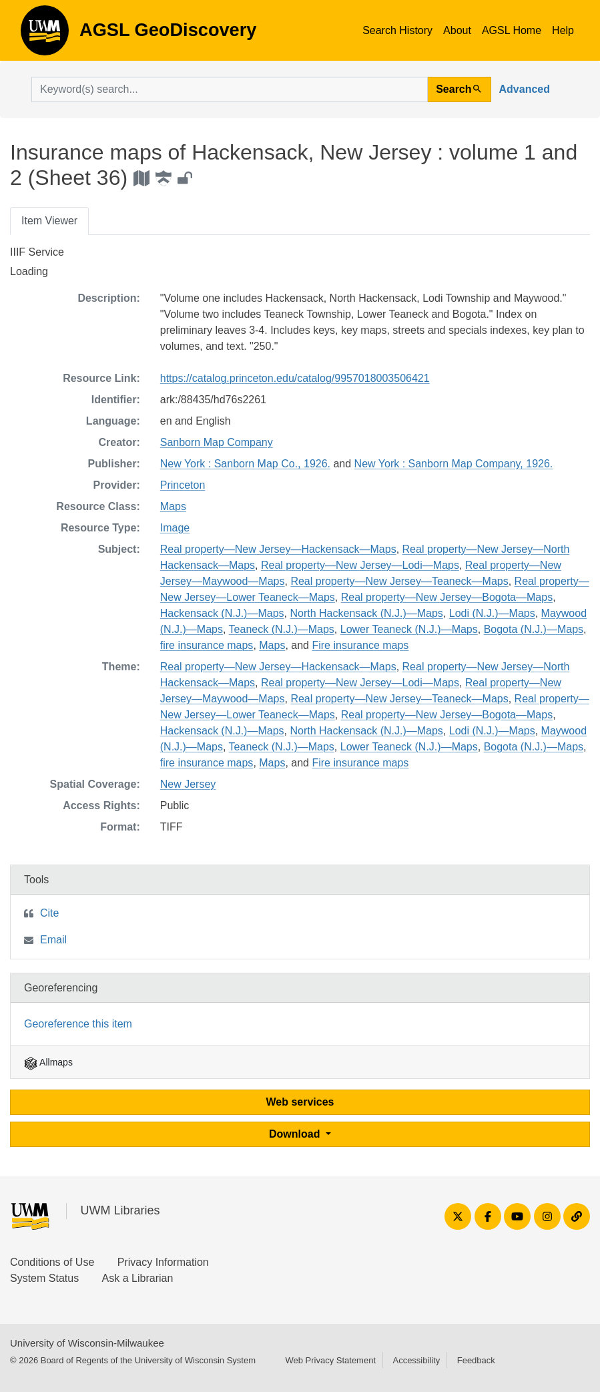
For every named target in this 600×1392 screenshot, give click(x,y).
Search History (397, 30)
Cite (49, 913)
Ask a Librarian (138, 1278)
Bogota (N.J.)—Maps (533, 629)
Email (53, 939)
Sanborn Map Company (216, 442)
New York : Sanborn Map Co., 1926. (245, 463)
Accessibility (416, 1360)
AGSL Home (511, 30)
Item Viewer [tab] (49, 220)
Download (296, 1134)
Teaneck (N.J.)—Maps (281, 629)
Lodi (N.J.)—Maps (492, 613)
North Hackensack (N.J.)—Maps (366, 613)
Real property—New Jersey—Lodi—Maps (360, 565)
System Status (44, 1278)
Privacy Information (163, 1262)
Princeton (183, 485)
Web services (300, 1102)
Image (175, 527)
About (457, 30)
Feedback (476, 1360)
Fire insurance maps (360, 645)
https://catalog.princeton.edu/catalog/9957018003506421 (295, 378)
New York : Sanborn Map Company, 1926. (453, 463)
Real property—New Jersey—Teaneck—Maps (399, 581)
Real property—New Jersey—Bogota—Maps (447, 597)
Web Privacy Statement (330, 1360)
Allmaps (48, 1062)
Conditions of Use (52, 1262)
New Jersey (188, 784)
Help (563, 30)
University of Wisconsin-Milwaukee (87, 1343)
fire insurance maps (207, 645)
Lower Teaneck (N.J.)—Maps (409, 629)
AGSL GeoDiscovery (45, 34)
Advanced (524, 89)
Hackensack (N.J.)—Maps (222, 613)
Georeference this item (78, 1023)
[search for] (229, 89)
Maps (173, 506)
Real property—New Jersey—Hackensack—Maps (278, 549)
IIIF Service (37, 252)
